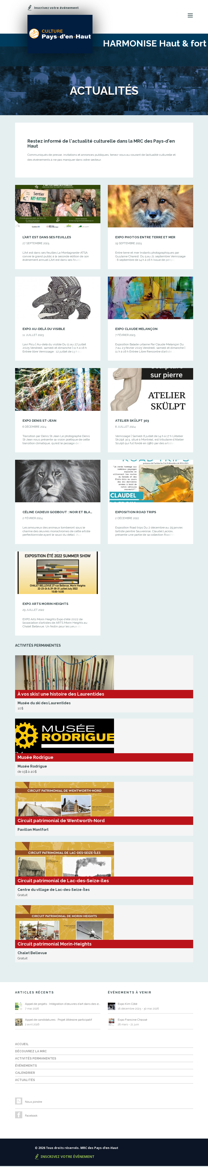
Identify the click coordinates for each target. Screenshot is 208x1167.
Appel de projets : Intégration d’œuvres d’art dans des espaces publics (62, 1005)
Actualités (25, 1081)
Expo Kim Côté (127, 1005)
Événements (26, 1066)
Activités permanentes (35, 1059)
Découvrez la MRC (31, 1052)
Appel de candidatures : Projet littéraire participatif (58, 1020)
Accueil (22, 1045)
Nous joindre (33, 1102)
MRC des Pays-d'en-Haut (99, 1149)
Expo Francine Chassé (132, 1020)
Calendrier (25, 1074)
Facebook (31, 1116)
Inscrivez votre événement (67, 1157)
